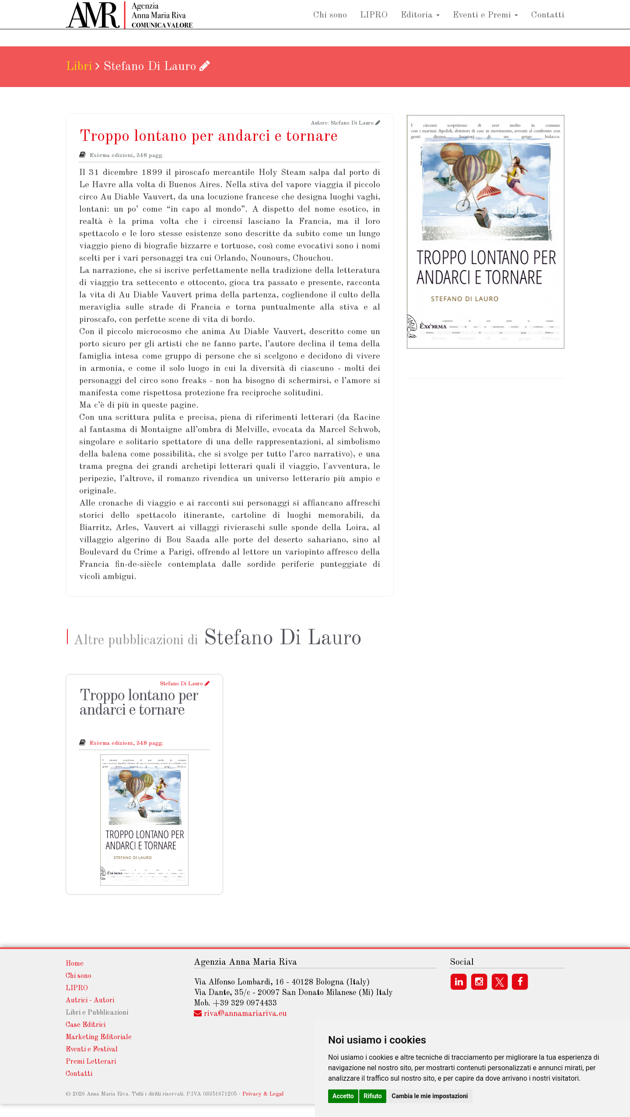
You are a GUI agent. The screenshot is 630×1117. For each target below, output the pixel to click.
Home (75, 963)
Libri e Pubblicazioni (97, 1012)
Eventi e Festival (92, 1049)
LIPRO (374, 23)
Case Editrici (85, 1025)
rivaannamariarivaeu (245, 1014)
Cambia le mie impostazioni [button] (430, 1096)
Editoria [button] (420, 23)
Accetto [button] (343, 1096)
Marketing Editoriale (99, 1037)
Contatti (547, 23)
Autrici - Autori (90, 1000)
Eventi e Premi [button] (485, 23)
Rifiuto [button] (373, 1096)
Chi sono (330, 23)
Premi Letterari (91, 1061)
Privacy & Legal (263, 1094)
